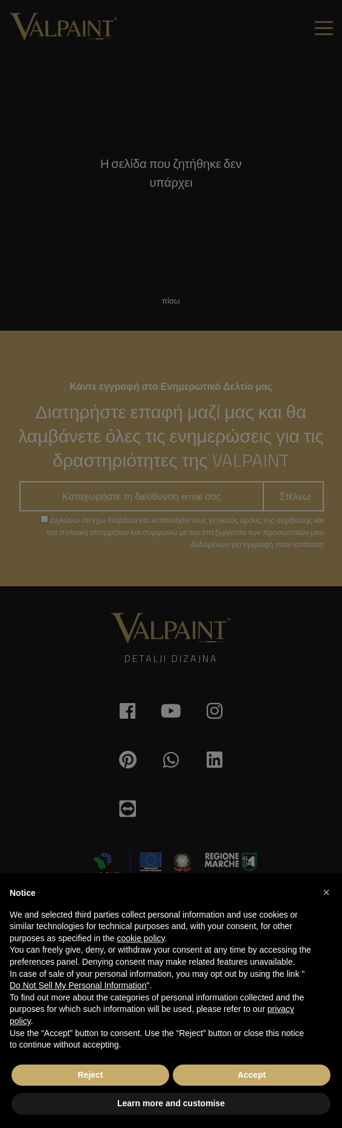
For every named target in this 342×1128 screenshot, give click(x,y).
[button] (326, 892)
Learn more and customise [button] (171, 1103)
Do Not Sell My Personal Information (78, 985)
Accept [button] (251, 1075)
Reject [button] (90, 1075)
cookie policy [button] (140, 938)
